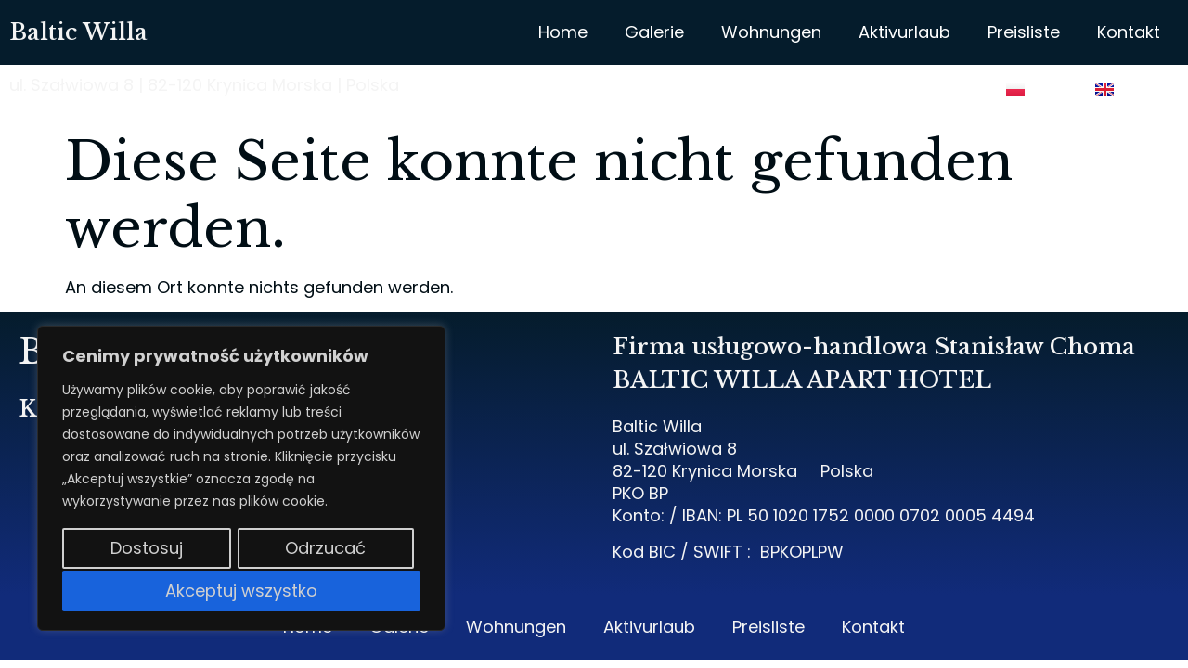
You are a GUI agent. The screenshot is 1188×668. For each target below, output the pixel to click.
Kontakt (1128, 32)
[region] (241, 479)
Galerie (654, 32)
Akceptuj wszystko (241, 590)
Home (563, 32)
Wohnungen (771, 32)
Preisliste (1024, 32)
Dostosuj (146, 549)
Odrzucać (325, 549)
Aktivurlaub (904, 32)
